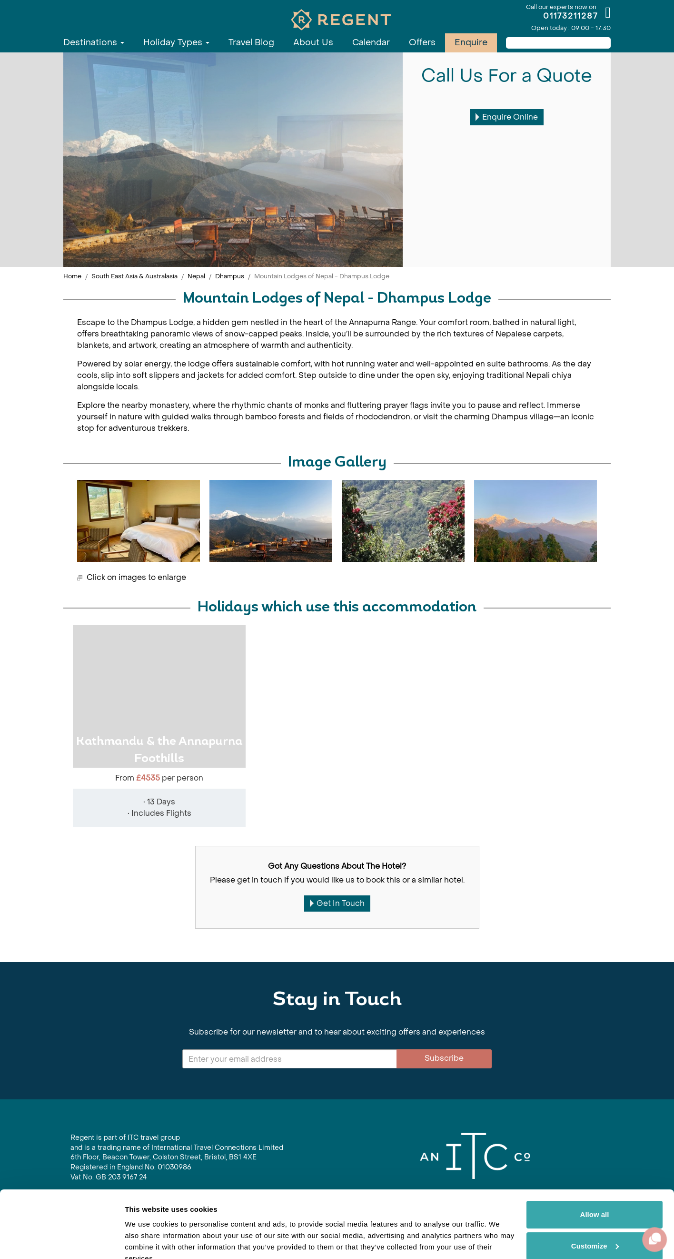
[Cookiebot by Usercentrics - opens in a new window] (61, 1240)
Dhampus (229, 276)
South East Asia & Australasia (134, 276)
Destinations (93, 42)
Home (72, 276)
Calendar (371, 42)
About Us (313, 42)
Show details (147, 1240)
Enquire (471, 42)
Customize (595, 1201)
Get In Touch (337, 903)
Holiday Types (176, 42)
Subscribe (444, 1058)
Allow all (594, 1170)
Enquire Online (507, 117)
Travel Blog (251, 42)
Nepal (196, 276)
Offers (422, 42)
